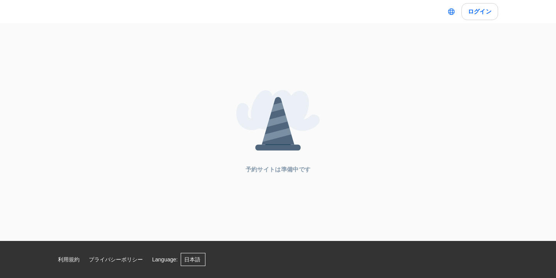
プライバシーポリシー (116, 259)
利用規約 (69, 259)
